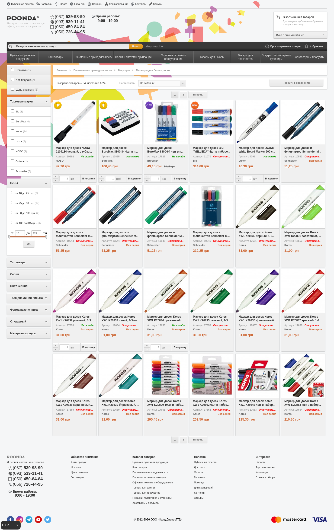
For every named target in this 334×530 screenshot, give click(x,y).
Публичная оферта (22, 4)
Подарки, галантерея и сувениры (152, 497)
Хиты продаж (79, 462)
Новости (261, 462)
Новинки (76, 467)
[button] (10, 525)
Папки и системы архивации (149, 477)
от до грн (28, 238)
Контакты (140, 4)
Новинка (23, 70)
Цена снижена (27, 89)
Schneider (23, 171)
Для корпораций (118, 4)
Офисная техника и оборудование (152, 482)
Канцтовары (139, 467)
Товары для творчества (146, 492)
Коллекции (262, 472)
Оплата (62, 4)
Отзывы (157, 4)
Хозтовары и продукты (145, 502)
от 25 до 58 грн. (27, 203)
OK (29, 244)
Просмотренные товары (285, 46)
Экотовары (77, 477)
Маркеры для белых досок (153, 70)
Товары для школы (143, 487)
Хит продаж (25, 80)
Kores (21, 131)
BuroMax (23, 121)
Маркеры (124, 70)
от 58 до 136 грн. (27, 213)
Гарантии (79, 4)
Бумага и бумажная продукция (150, 462)
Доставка (46, 4)
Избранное (316, 46)
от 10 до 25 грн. (27, 193)
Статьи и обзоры (265, 477)
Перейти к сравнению (296, 82)
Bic (19, 111)
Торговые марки (265, 467)
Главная (62, 70)
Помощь (97, 4)
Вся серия (315, 160)
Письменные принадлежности (93, 70)
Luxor (21, 141)
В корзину (88, 178)
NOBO (21, 151)
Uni (161, 46)
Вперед (198, 94)
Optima (22, 161)
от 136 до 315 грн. (28, 223)
